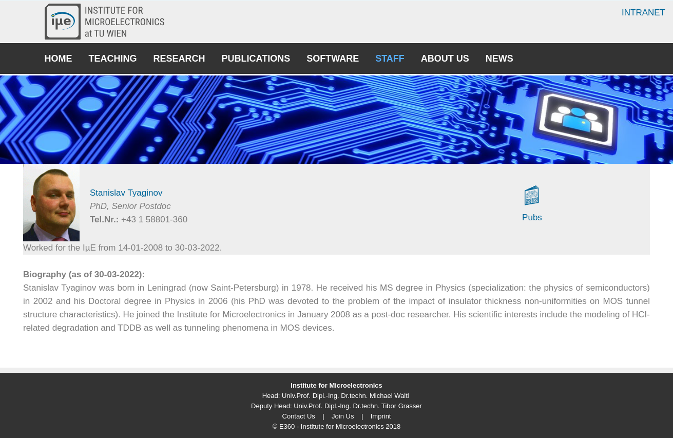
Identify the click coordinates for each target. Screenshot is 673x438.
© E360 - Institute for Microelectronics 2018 (336, 426)
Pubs (532, 217)
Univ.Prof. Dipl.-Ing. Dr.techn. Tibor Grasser (358, 406)
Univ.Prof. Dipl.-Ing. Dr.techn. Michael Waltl (345, 395)
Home (58, 58)
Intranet (643, 12)
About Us (445, 58)
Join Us (343, 416)
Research (179, 58)
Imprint (381, 416)
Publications (256, 58)
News (499, 58)
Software (332, 58)
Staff (390, 58)
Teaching (113, 58)
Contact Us (298, 416)
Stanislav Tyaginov (126, 193)
